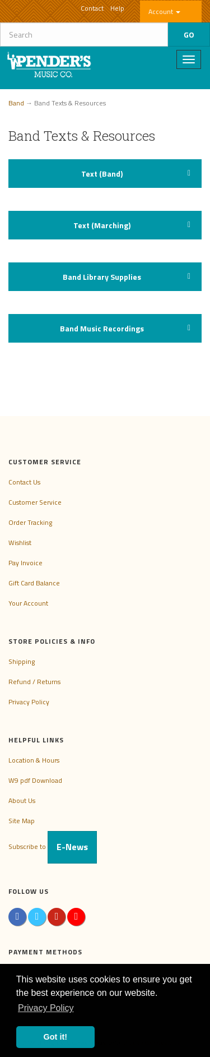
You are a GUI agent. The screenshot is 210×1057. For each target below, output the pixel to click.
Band (16, 103)
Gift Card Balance (34, 583)
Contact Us (24, 482)
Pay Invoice (25, 562)
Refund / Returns (34, 681)
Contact (92, 8)
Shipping (21, 661)
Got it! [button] (55, 1036)
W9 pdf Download (35, 780)
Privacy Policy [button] (46, 1008)
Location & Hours (33, 760)
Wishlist (19, 542)
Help (117, 8)
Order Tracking (30, 522)
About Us (21, 800)
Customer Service (35, 502)
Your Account (28, 603)
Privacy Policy (28, 701)
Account (164, 11)
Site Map (21, 820)
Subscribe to (52, 846)
